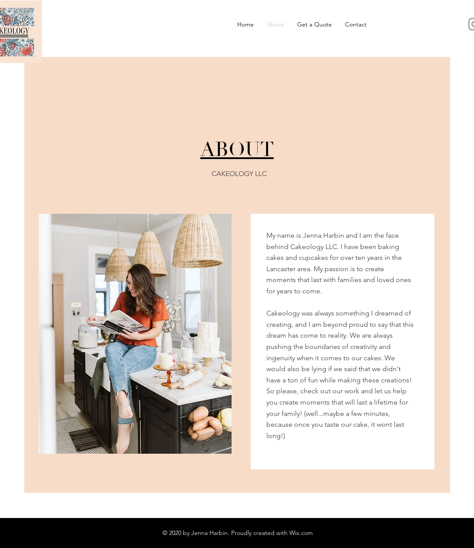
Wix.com (301, 533)
